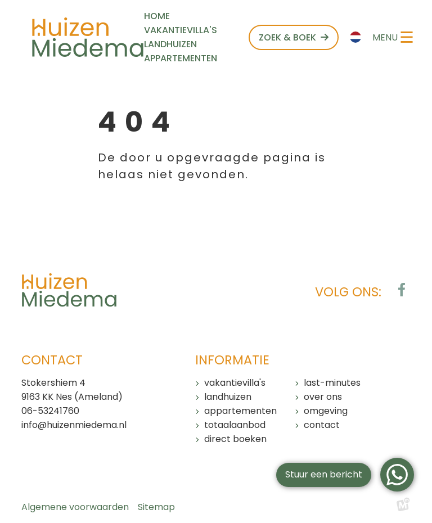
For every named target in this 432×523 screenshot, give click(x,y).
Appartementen (240, 410)
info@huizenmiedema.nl (74, 424)
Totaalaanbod (235, 424)
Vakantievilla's (235, 382)
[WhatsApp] (397, 475)
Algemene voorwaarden (75, 507)
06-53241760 (50, 410)
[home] (88, 37)
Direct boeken (235, 438)
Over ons (323, 396)
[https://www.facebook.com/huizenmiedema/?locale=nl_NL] (402, 290)
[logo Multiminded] (403, 507)
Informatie (232, 360)
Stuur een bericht (323, 474)
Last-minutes (332, 382)
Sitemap (156, 507)
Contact (322, 424)
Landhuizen (227, 396)
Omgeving (326, 410)
